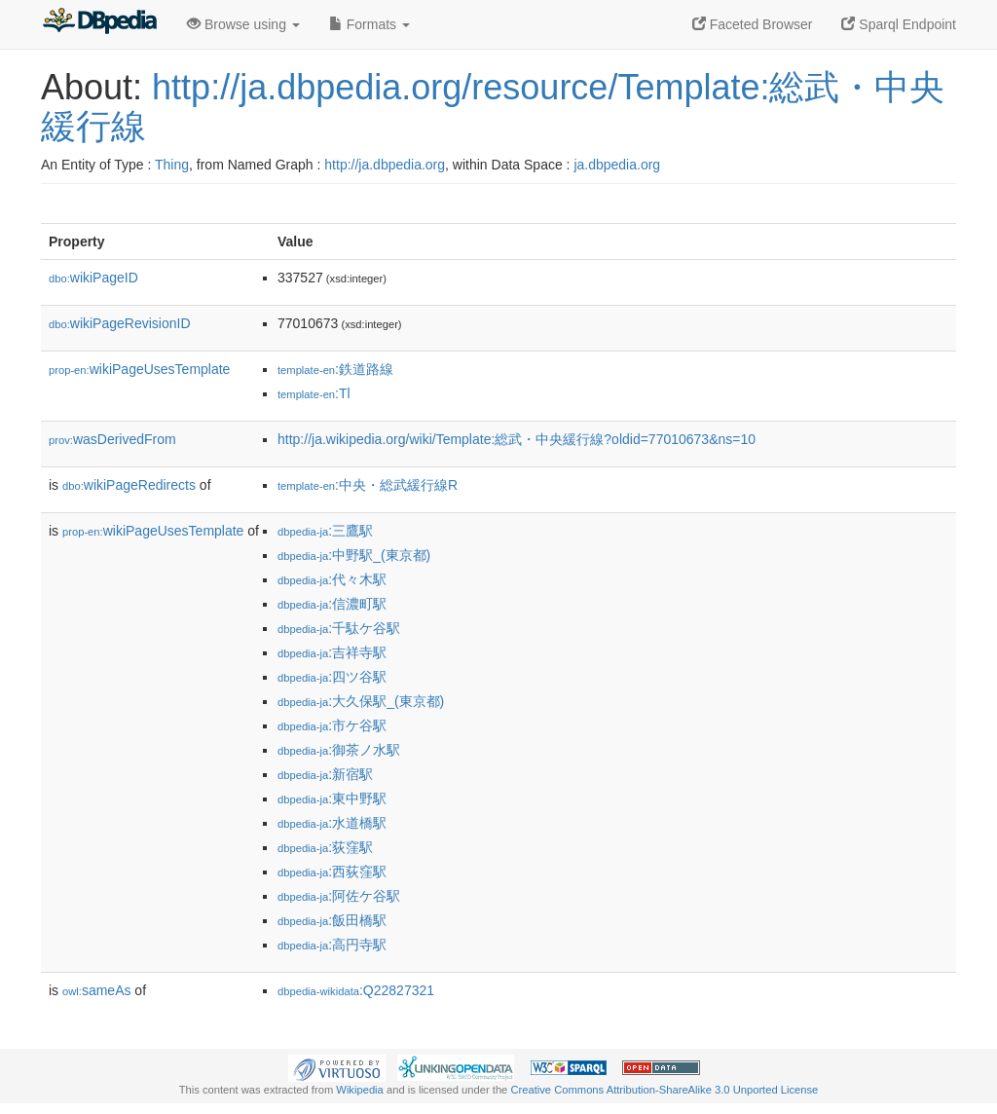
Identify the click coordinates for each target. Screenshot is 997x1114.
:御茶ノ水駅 (338, 750)
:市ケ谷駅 (332, 725)
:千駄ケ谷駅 (338, 628)
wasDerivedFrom (112, 439)
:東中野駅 (332, 798)
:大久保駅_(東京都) (360, 701)
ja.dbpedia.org (616, 164)
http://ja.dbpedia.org (384, 164)
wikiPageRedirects (129, 485)
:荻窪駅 (325, 847)
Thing (172, 164)
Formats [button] (369, 24)
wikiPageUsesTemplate (139, 369)
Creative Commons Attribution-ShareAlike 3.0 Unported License (664, 1089)
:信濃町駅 (332, 604)
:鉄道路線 (335, 369)
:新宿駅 (325, 774)
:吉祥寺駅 (332, 652)
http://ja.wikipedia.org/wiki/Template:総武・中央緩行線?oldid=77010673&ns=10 (516, 439)
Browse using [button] (243, 24)
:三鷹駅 (325, 530)
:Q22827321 (355, 990)
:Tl (314, 393)
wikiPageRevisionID (120, 323)
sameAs (96, 990)
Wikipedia (360, 1089)
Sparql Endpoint (898, 24)
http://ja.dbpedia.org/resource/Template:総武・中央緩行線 (492, 106)
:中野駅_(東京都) (353, 555)
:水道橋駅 (332, 823)
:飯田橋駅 (332, 920)
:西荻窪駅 (332, 871)
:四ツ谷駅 (332, 677)
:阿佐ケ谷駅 (338, 896)
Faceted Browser (752, 24)
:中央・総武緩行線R (367, 485)
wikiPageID (93, 277)
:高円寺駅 (332, 944)
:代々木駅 (332, 579)
